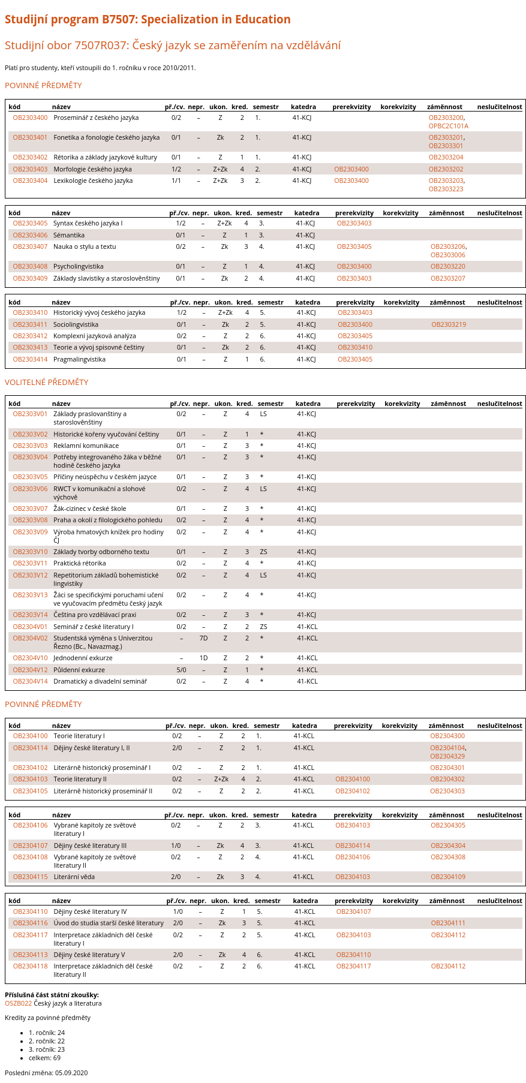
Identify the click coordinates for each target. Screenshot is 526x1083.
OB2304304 (448, 845)
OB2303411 (30, 324)
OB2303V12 (30, 575)
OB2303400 (30, 117)
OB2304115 (30, 877)
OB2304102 (30, 767)
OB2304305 (448, 825)
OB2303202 (446, 169)
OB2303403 (30, 169)
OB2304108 (30, 857)
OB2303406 (30, 235)
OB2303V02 (30, 434)
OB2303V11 (30, 563)
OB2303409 (30, 278)
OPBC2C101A (448, 126)
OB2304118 (30, 966)
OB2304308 (448, 857)
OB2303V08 (30, 520)
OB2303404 (30, 180)
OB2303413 (30, 347)
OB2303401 (30, 137)
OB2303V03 (30, 445)
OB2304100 (30, 736)
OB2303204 (446, 157)
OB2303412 (30, 336)
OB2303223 (446, 189)
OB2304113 (30, 954)
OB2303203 (446, 180)
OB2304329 (447, 756)
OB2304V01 (30, 626)
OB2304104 (447, 748)
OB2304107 (30, 845)
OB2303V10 (30, 551)
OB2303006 (448, 255)
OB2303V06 (30, 489)
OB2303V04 (30, 457)
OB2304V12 (30, 670)
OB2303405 (30, 223)
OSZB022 (18, 1003)
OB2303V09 (30, 532)
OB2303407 (30, 246)
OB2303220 (448, 266)
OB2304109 (448, 877)
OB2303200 (446, 117)
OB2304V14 (30, 681)
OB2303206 (448, 246)
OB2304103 (30, 779)
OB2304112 (448, 935)
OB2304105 (30, 791)
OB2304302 (447, 779)
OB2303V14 (30, 614)
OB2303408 (30, 266)
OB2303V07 (30, 508)
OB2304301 (447, 767)
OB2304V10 (30, 658)
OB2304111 (448, 923)
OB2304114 (30, 748)
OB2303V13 (30, 595)
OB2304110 (30, 911)
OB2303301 (446, 146)
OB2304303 (447, 791)
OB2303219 (448, 324)
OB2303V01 (30, 414)
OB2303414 (30, 359)
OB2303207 (448, 278)
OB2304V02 (30, 638)
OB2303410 (30, 312)
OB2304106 (30, 825)
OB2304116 (30, 923)
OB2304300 (447, 736)
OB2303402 (30, 157)
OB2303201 (446, 137)
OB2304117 (30, 935)
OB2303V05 (30, 477)
